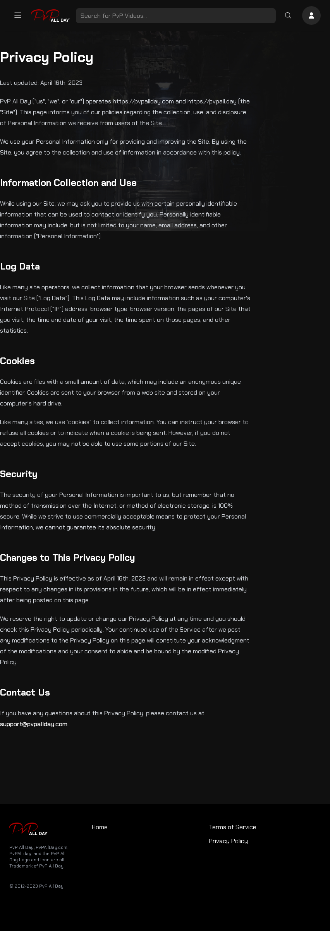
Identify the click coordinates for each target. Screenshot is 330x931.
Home (100, 827)
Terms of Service (232, 827)
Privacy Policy (228, 841)
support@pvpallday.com (33, 724)
